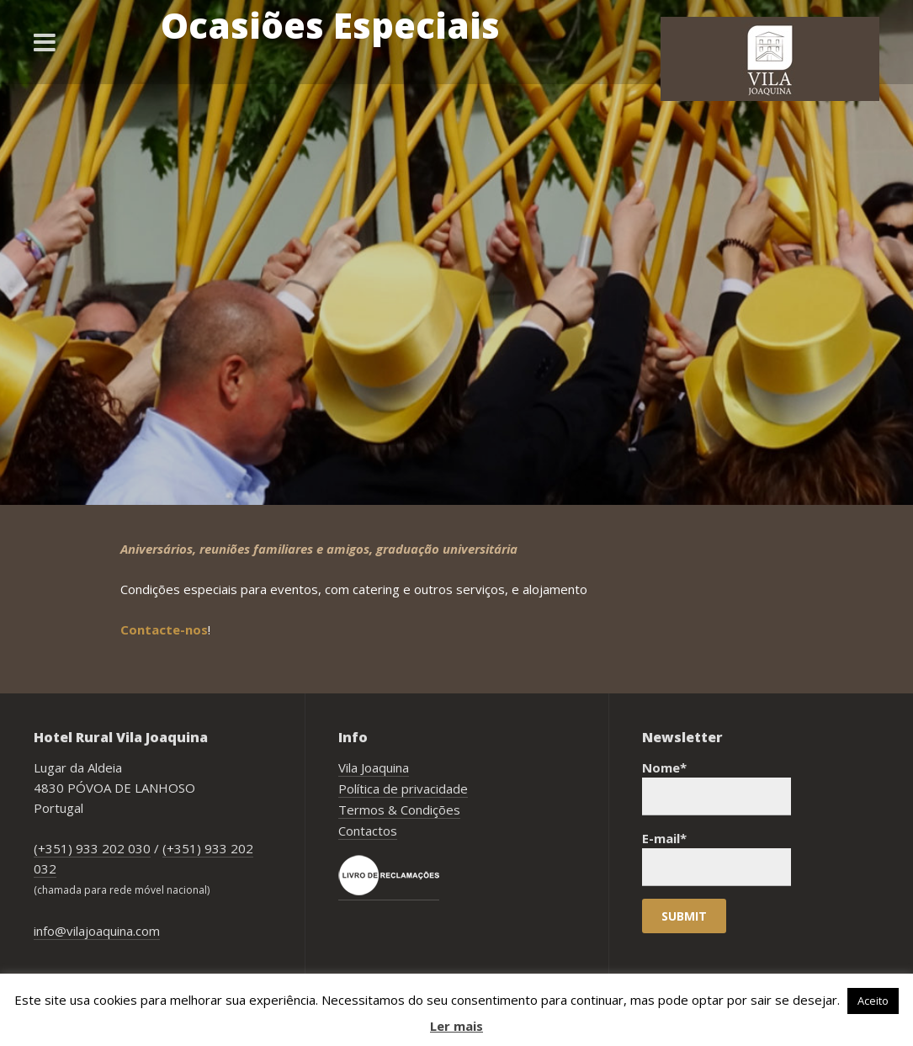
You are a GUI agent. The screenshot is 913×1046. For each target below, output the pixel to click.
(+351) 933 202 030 (92, 848)
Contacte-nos (164, 629)
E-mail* (716, 858)
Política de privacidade (403, 788)
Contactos (367, 830)
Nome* (716, 787)
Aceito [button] (873, 1000)
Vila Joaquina (373, 767)
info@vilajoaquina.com (97, 930)
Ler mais (456, 1025)
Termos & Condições (399, 809)
